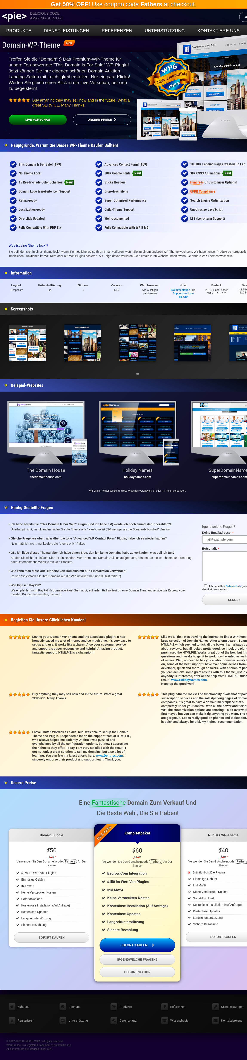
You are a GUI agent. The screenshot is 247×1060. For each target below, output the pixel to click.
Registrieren (26, 1020)
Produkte (18, 30)
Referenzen (117, 30)
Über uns (74, 1006)
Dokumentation (180, 290)
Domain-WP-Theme (31, 45)
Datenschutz (233, 586)
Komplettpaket (137, 833)
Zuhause (23, 1006)
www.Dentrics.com (109, 755)
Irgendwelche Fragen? (137, 959)
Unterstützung (165, 30)
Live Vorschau (29, 119)
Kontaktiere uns (218, 30)
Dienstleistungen (66, 30)
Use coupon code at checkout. (123, 4)
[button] (137, 374)
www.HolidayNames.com (189, 680)
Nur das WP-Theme (223, 835)
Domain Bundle (51, 835)
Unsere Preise (100, 119)
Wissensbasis (179, 1020)
